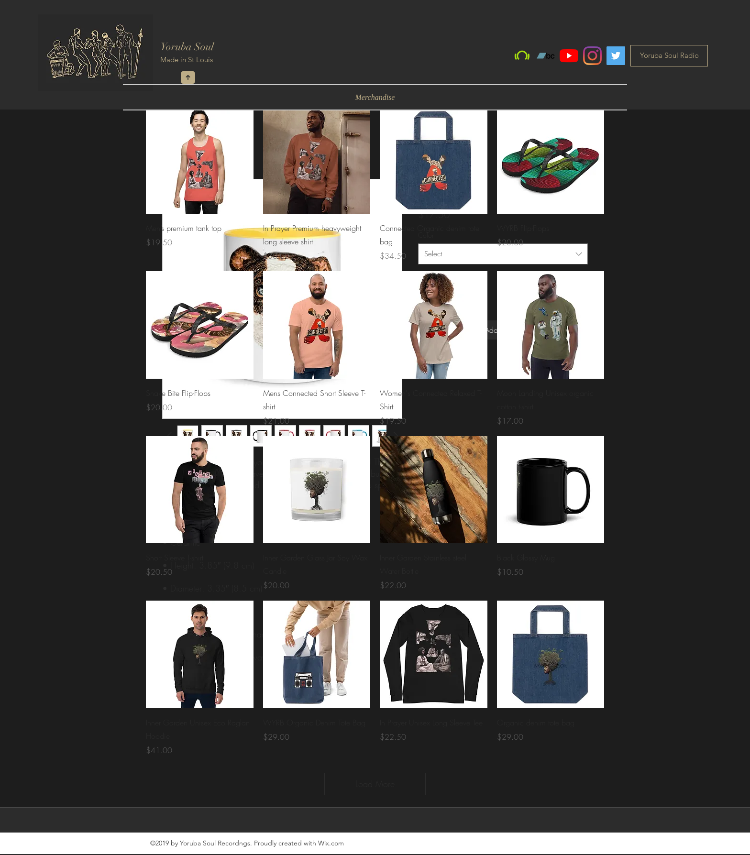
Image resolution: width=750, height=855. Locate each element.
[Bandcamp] (545, 55)
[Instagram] (592, 55)
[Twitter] (616, 55)
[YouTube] (569, 55)
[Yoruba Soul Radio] (669, 55)
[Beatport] (522, 55)
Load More (375, 783)
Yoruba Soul (187, 46)
